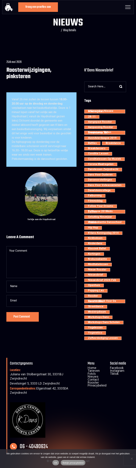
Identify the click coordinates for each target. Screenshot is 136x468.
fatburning (95, 196)
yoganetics (95, 333)
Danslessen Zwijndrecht (103, 169)
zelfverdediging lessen (103, 338)
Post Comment (21, 316)
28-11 (92, 117)
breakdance (113, 143)
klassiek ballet (97, 249)
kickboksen (95, 238)
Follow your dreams (100, 206)
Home (92, 368)
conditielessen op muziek (104, 159)
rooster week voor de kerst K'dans (102, 301)
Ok (55, 462)
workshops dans (98, 317)
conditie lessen (98, 154)
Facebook (117, 368)
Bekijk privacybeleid (73, 462)
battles (92, 143)
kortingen (94, 254)
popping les (96, 291)
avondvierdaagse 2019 (102, 138)
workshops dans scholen (104, 322)
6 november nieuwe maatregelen (100, 111)
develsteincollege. (99, 190)
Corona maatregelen (101, 164)
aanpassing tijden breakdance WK (99, 132)
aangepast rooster (100, 122)
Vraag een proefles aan (38, 7)
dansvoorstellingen (100, 180)
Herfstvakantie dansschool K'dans (104, 222)
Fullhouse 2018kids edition (100, 212)
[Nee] (131, 458)
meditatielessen (98, 264)
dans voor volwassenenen (104, 185)
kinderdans (95, 243)
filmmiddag (95, 201)
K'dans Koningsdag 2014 (103, 233)
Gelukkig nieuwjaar (100, 217)
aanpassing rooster (100, 127)
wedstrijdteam (97, 312)
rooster (93, 296)
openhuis (94, 285)
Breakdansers (96, 148)
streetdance (95, 307)
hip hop (93, 228)
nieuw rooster (97, 270)
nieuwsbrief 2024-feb (102, 280)
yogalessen (95, 328)
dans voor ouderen (100, 175)
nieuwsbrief (95, 275)
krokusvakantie (97, 259)
